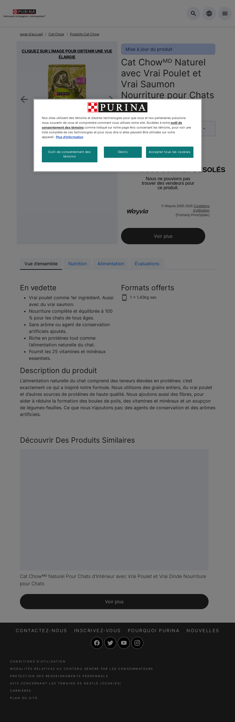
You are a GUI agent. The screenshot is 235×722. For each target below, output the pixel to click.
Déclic (123, 152)
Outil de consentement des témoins (69, 154)
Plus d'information (69, 137)
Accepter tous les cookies (169, 152)
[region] (117, 135)
